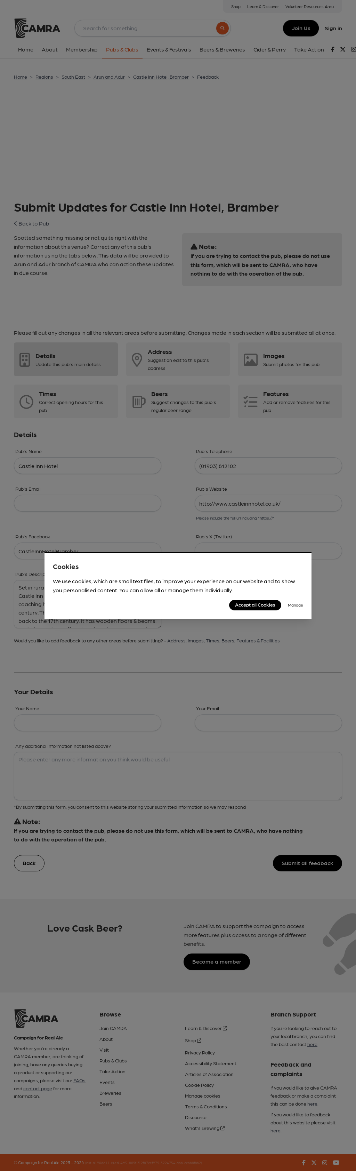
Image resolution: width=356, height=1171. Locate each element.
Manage (295, 604)
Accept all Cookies (255, 604)
